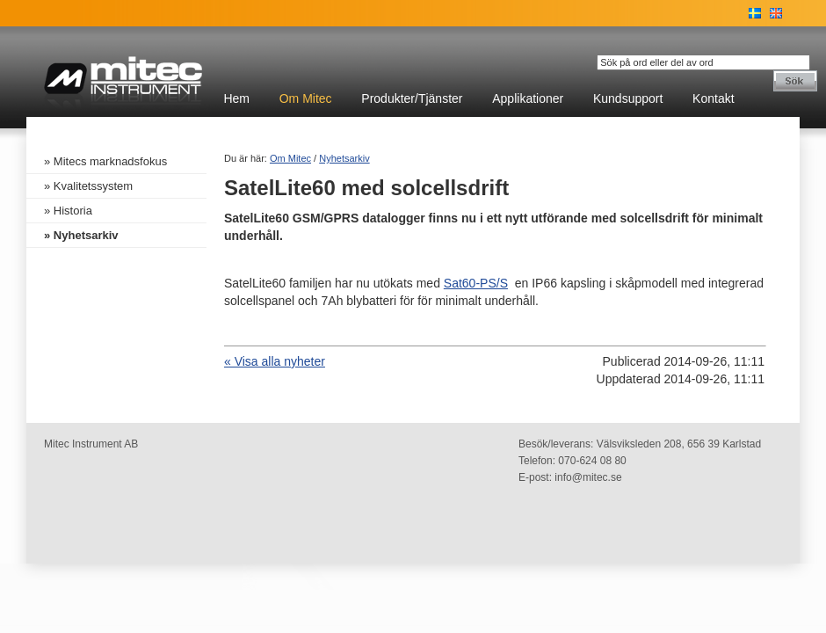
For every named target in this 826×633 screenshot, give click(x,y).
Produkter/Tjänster (411, 98)
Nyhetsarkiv (344, 158)
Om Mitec (305, 98)
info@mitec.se (587, 477)
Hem (236, 98)
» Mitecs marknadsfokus (105, 161)
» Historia (68, 210)
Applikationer (527, 98)
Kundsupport (628, 98)
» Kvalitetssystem (88, 186)
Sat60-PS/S (476, 283)
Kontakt (713, 98)
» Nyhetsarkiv (81, 235)
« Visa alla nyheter (274, 361)
